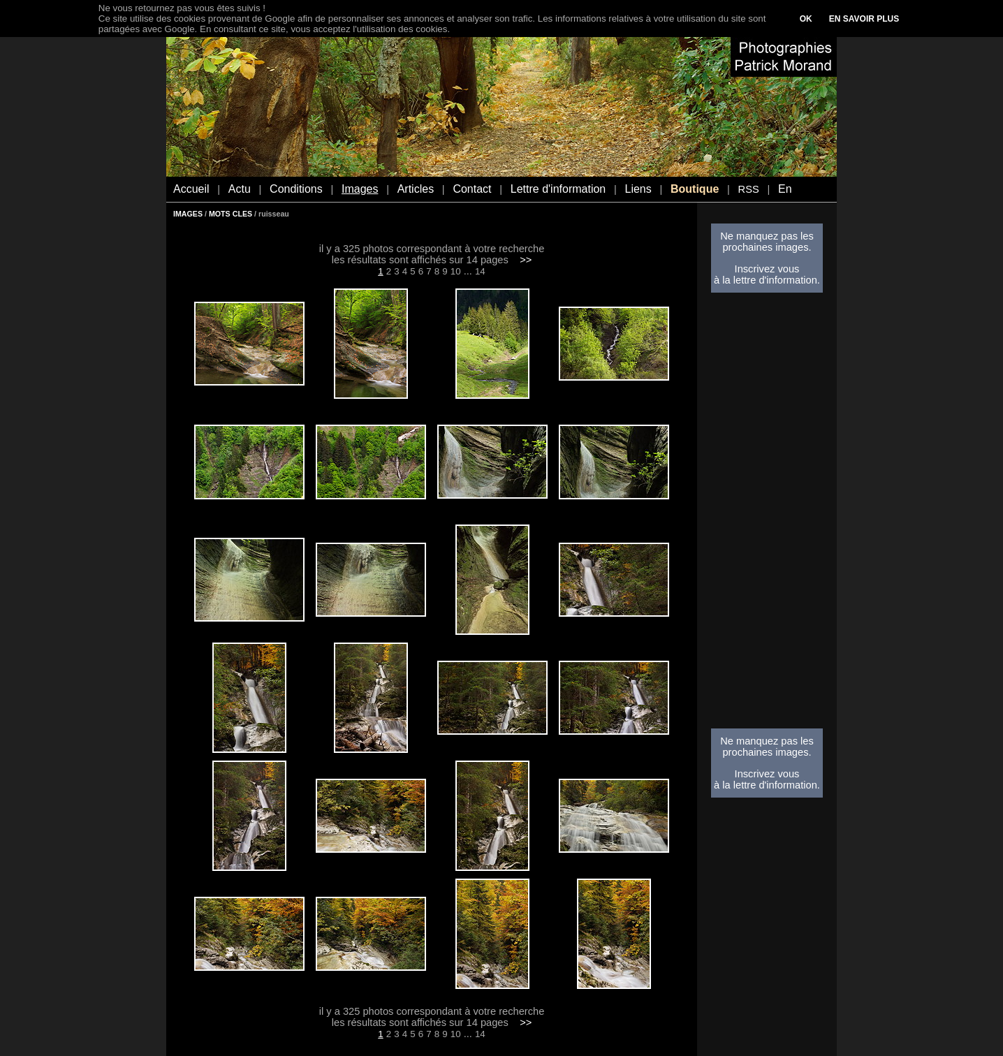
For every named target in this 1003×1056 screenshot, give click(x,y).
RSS (748, 189)
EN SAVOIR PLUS (864, 19)
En (785, 189)
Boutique (695, 189)
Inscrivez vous (767, 268)
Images (360, 189)
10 (456, 271)
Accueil (191, 189)
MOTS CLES (230, 214)
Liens (637, 189)
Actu (239, 189)
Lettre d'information (558, 189)
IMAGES (188, 214)
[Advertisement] (767, 514)
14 (480, 271)
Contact (472, 189)
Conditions (296, 189)
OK (806, 19)
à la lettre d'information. (767, 280)
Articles (415, 189)
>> (526, 259)
